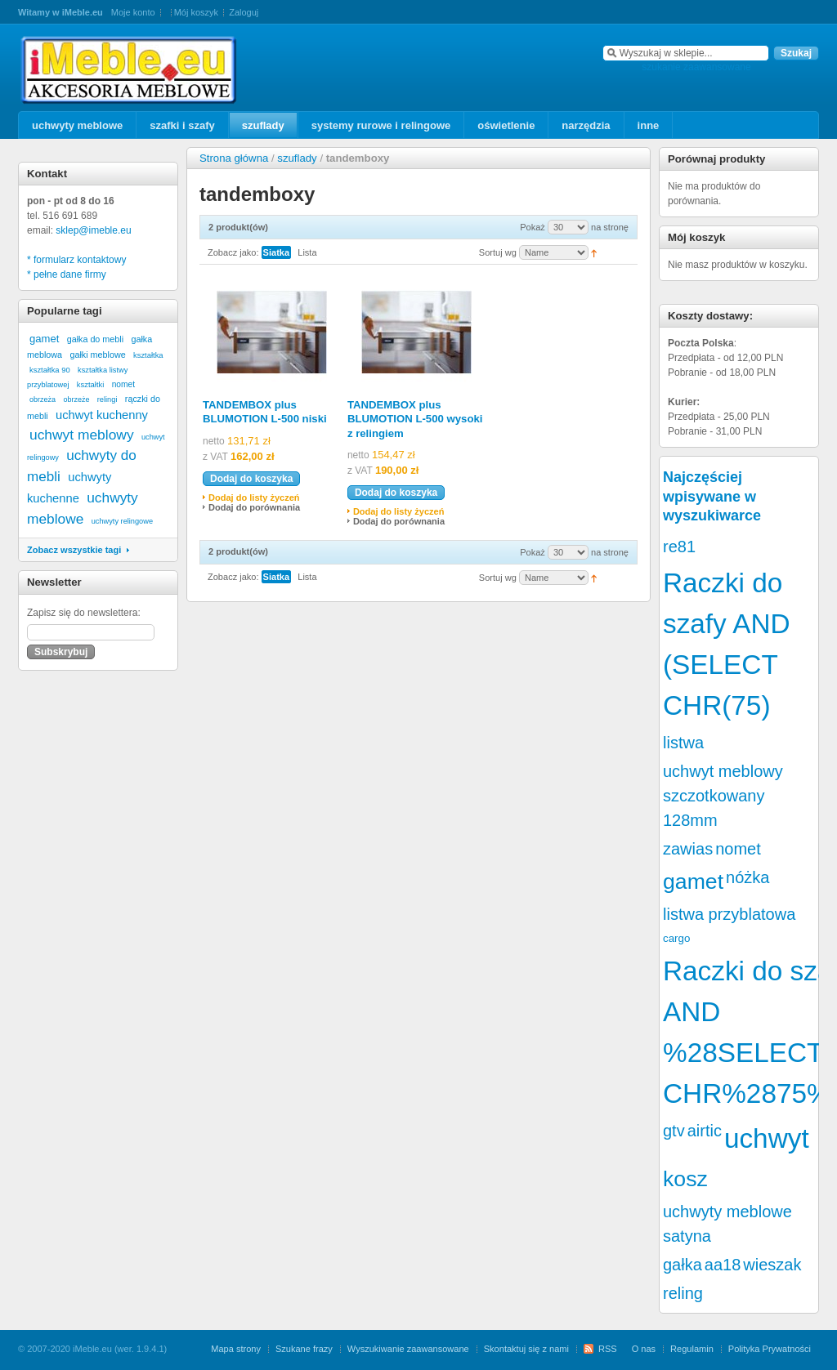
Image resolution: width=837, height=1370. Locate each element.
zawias (688, 849)
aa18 (723, 1265)
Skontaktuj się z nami (526, 1349)
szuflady (296, 158)
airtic (704, 1131)
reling (683, 1293)
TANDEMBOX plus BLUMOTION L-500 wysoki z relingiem (415, 419)
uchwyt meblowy (81, 434)
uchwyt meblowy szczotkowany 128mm (723, 795)
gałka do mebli (95, 339)
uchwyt (766, 1138)
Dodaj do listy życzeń (254, 497)
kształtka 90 (49, 369)
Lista (307, 252)
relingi (107, 399)
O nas (644, 1349)
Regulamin (692, 1349)
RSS (607, 1349)
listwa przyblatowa (729, 914)
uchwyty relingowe (122, 521)
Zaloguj (243, 12)
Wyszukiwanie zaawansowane (408, 1349)
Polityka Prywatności (769, 1349)
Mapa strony (236, 1349)
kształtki (90, 384)
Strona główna (233, 158)
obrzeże (76, 399)
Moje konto (133, 12)
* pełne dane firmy (66, 274)
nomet (123, 384)
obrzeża (42, 399)
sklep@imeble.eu (93, 230)
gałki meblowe (97, 354)
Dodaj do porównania (254, 507)
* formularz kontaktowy (76, 260)
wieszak (772, 1265)
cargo (676, 938)
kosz (685, 1179)
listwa (683, 743)
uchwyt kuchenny (102, 415)
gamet (44, 338)
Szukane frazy (304, 1349)
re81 (679, 547)
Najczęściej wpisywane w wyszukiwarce (712, 496)
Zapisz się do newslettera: (84, 612)
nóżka (747, 877)
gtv (674, 1131)
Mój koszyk (196, 12)
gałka (682, 1265)
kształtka (148, 354)
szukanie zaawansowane (696, 67)
